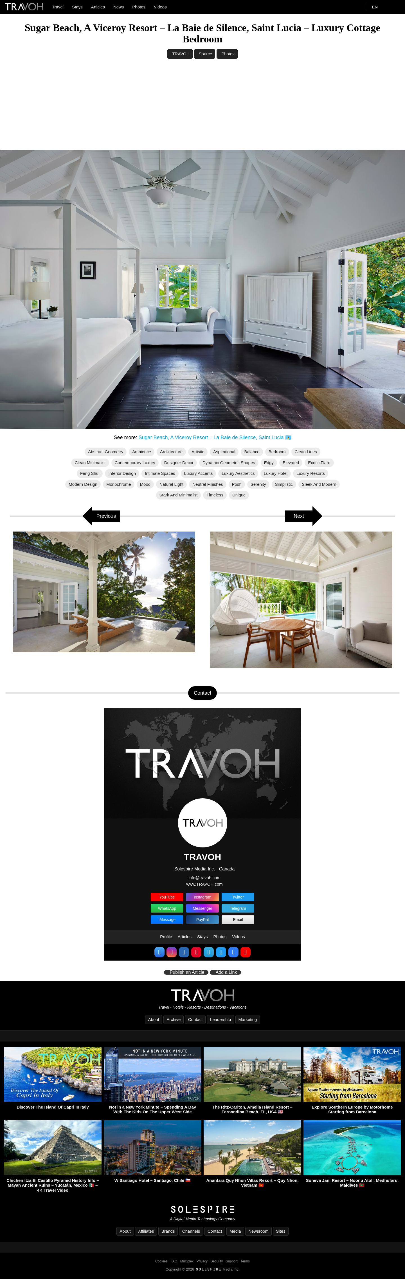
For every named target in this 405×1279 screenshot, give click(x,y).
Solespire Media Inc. (194, 869)
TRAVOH (180, 53)
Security (217, 1261)
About (153, 1019)
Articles (98, 6)
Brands (168, 1231)
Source (205, 53)
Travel (58, 6)
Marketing (247, 1019)
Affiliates (146, 1231)
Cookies (161, 1261)
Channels (191, 1231)
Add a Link (226, 972)
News (118, 6)
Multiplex (187, 1261)
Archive (173, 1019)
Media (235, 1231)
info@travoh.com (204, 877)
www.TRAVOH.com (204, 884)
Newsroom (258, 1231)
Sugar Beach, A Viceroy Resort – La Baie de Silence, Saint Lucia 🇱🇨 (216, 437)
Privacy (202, 1261)
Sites (280, 1231)
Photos (138, 6)
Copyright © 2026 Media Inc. (203, 1269)
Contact (195, 1019)
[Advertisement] (202, 107)
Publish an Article (187, 972)
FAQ (173, 1261)
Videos (160, 6)
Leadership (220, 1019)
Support (232, 1261)
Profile (166, 936)
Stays (77, 6)
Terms (245, 1261)
